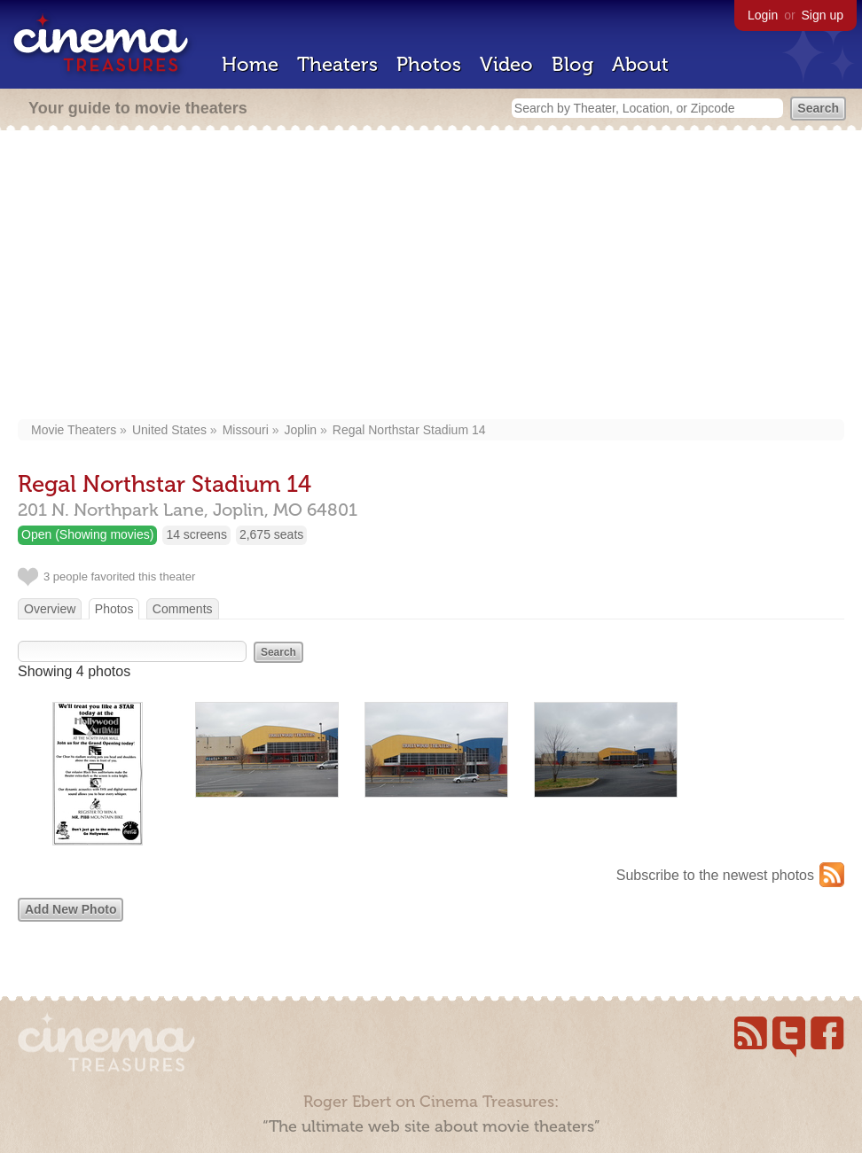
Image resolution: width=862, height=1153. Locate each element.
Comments (183, 609)
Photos (428, 64)
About (640, 64)
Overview (49, 609)
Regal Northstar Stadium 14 (409, 430)
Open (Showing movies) (87, 534)
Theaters (337, 64)
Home (250, 64)
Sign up (822, 15)
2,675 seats (271, 534)
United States (169, 430)
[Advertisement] (431, 276)
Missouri (246, 430)
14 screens (196, 534)
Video (506, 64)
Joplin (300, 430)
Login (763, 15)
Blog (572, 64)
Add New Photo (70, 909)
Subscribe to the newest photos (715, 875)
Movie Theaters (73, 430)
